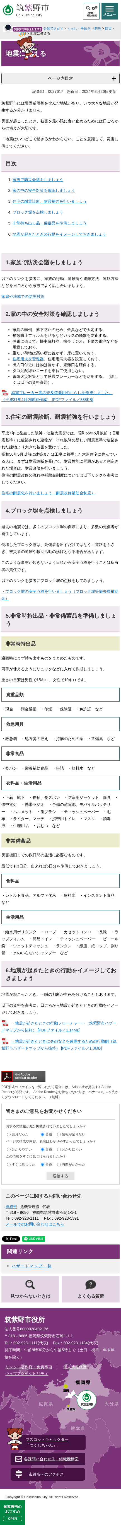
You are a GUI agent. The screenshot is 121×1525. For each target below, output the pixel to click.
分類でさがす (53, 28)
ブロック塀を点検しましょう (38, 212)
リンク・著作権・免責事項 (28, 1367)
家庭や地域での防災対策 (22, 296)
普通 (48, 1134)
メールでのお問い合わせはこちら (35, 1224)
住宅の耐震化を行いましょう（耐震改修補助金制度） (48, 493)
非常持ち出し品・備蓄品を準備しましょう (50, 223)
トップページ (30, 28)
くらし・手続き (79, 28)
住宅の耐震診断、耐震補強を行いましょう (50, 201)
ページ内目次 (60, 78)
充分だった (20, 1134)
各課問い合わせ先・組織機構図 (51, 1459)
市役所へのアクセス (46, 1474)
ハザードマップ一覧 (32, 1266)
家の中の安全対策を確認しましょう (44, 190)
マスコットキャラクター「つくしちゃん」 (47, 1442)
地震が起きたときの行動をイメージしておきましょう (59, 234)
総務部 (11, 1206)
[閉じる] (53, 163)
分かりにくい (72, 1149)
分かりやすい (22, 1149)
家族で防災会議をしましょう (38, 179)
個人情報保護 (75, 1367)
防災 (98, 28)
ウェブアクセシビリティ (26, 1373)
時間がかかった (73, 1164)
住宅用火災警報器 (28, 359)
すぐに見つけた (23, 1164)
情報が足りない (73, 1134)
